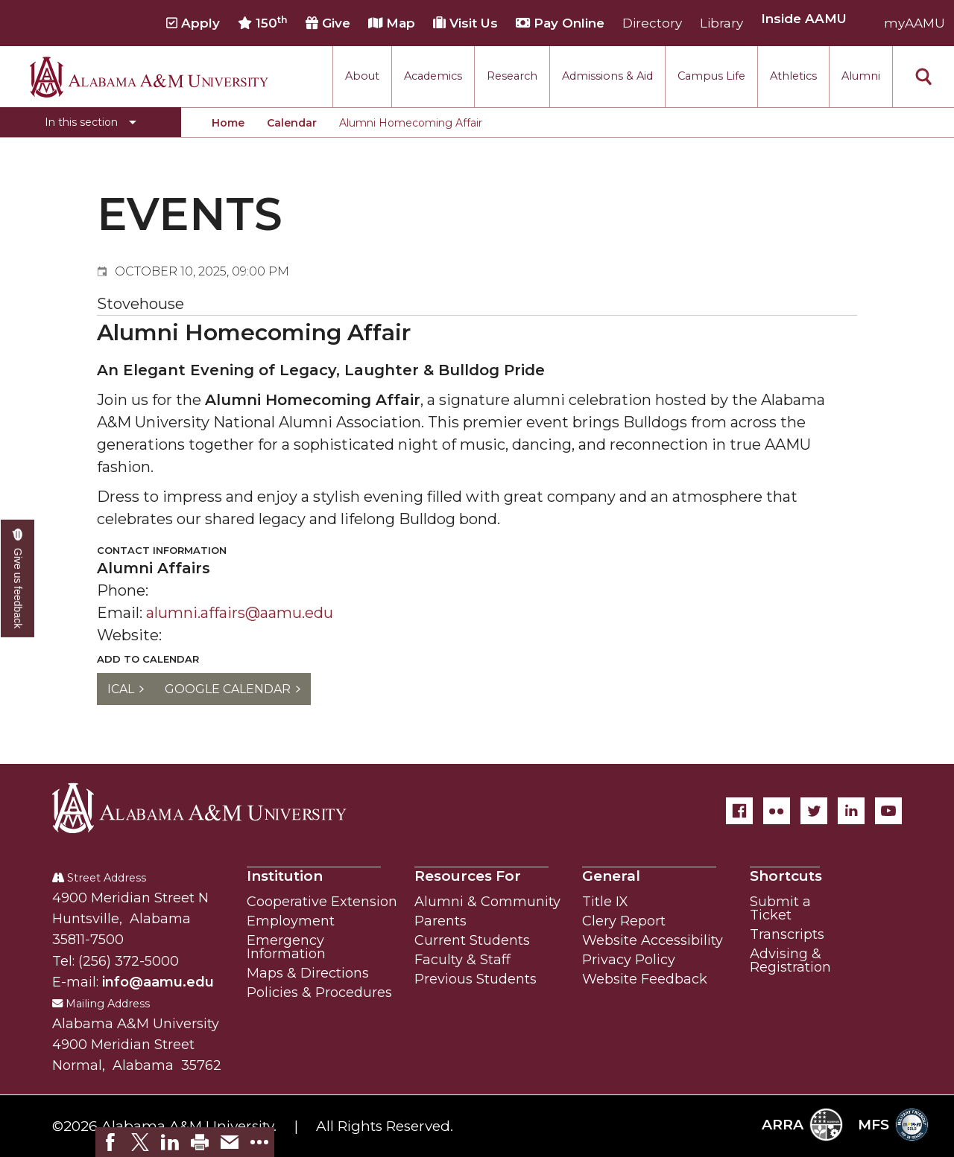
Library (721, 23)
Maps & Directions (308, 973)
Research (512, 76)
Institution (285, 876)
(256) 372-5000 (128, 961)
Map (391, 23)
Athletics (793, 76)
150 (263, 23)
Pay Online (560, 23)
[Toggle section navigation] (90, 122)
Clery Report (624, 921)
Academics (433, 76)
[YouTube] (888, 810)
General (611, 876)
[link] (110, 1142)
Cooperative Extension (322, 901)
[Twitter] (813, 810)
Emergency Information (286, 947)
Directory (652, 23)
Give (328, 23)
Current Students (472, 940)
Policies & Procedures (319, 992)
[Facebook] (739, 810)
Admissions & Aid (607, 76)
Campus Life (711, 76)
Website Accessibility (652, 940)
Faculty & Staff (462, 960)
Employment (291, 921)
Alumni (860, 76)
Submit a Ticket (780, 908)
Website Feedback (644, 979)
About (362, 76)
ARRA (802, 1124)
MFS (893, 1124)
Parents (440, 921)
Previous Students (475, 979)
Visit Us (465, 23)
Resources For (467, 876)
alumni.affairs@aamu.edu (239, 613)
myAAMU (914, 23)
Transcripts (787, 934)
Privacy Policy (628, 960)
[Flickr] (776, 810)
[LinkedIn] (851, 810)
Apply (193, 23)
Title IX (605, 901)
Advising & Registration (790, 960)
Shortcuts (786, 876)
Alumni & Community (487, 901)
